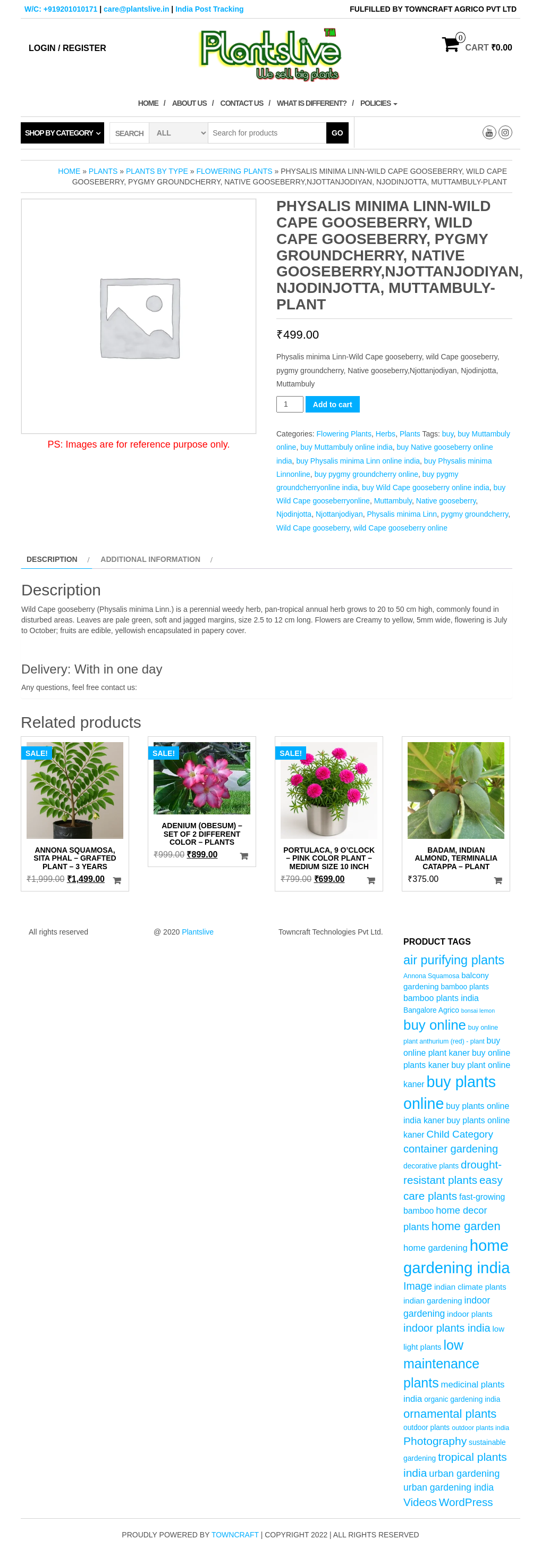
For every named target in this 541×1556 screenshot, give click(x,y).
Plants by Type (157, 171)
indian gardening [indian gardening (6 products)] (432, 1300)
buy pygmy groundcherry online (366, 474)
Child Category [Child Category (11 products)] (460, 1134)
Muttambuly (393, 501)
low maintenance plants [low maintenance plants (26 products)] (441, 1364)
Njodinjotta (293, 514)
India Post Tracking (209, 9)
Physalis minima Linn (402, 514)
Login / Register (67, 48)
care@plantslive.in (136, 9)
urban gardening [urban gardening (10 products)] (464, 1473)
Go (337, 133)
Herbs (385, 434)
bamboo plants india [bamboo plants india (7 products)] (441, 998)
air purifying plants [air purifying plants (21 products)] (453, 960)
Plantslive (198, 932)
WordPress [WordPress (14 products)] (466, 1502)
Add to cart (332, 404)
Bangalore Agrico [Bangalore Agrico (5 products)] (431, 1010)
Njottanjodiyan (339, 514)
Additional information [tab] (150, 559)
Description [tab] (52, 559)
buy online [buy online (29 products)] (434, 1024)
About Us (189, 103)
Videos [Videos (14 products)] (420, 1502)
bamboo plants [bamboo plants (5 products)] (464, 987)
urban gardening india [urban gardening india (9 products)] (448, 1487)
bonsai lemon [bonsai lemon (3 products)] (478, 1010)
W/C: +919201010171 (60, 9)
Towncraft (235, 1534)
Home (148, 103)
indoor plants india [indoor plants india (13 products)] (447, 1328)
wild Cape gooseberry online (400, 528)
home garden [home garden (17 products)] (466, 1226)
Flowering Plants (234, 171)
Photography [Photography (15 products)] (435, 1441)
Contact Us (242, 103)
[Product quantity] (289, 404)
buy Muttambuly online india (346, 447)
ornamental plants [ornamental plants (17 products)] (449, 1413)
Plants (103, 171)
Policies (379, 103)
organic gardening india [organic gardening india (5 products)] (462, 1399)
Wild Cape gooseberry (312, 528)
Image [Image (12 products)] (417, 1286)
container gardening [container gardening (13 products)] (450, 1149)
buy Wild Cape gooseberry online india (425, 487)
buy (448, 434)
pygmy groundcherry (475, 514)
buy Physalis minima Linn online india (358, 461)
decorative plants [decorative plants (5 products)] (431, 1166)
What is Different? (311, 103)
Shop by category (59, 133)
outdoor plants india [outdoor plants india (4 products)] (480, 1428)
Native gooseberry (446, 501)
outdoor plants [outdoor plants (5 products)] (426, 1428)
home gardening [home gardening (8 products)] (435, 1248)
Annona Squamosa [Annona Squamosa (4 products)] (431, 976)
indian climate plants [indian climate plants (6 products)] (470, 1286)
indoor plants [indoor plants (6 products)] (470, 1313)
